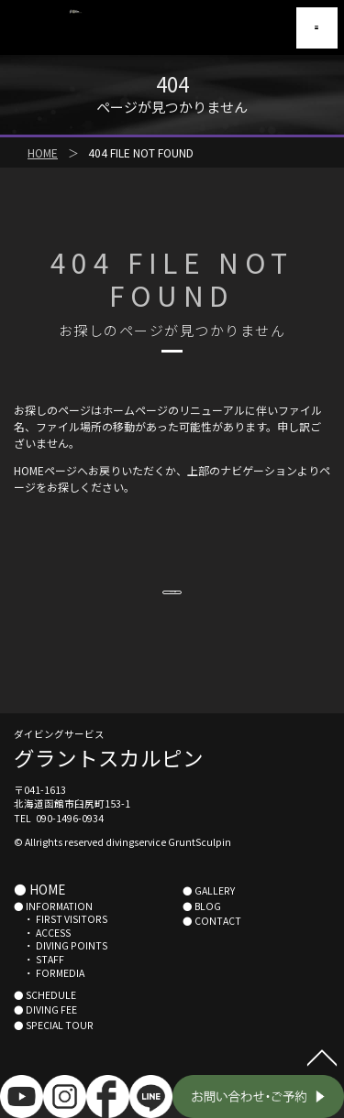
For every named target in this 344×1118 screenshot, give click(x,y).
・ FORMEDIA (49, 999)
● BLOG (202, 932)
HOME (43, 152)
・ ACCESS (42, 959)
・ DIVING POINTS (60, 972)
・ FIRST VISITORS (60, 945)
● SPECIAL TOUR (54, 1051)
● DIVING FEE (45, 1036)
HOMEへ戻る (172, 601)
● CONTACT (212, 947)
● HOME (39, 915)
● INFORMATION (53, 932)
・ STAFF (39, 986)
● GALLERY (209, 917)
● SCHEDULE (45, 1021)
